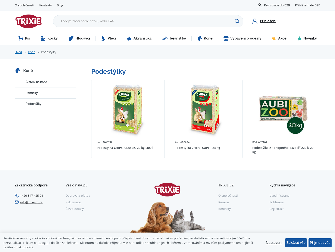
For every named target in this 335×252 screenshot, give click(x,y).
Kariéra (223, 202)
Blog (60, 5)
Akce (279, 38)
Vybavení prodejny (242, 38)
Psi (24, 38)
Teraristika (174, 38)
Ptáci (108, 38)
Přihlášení (276, 202)
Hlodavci (79, 38)
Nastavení (274, 242)
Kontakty (45, 5)
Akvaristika (139, 38)
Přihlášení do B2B (307, 5)
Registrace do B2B (277, 5)
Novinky (307, 38)
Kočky (49, 38)
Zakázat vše (296, 242)
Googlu (43, 243)
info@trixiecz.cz (31, 202)
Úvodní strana (279, 195)
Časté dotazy (75, 209)
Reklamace (73, 202)
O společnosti (24, 5)
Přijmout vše (320, 242)
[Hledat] (237, 21)
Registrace (276, 209)
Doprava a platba (78, 195)
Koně (205, 38)
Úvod (18, 52)
